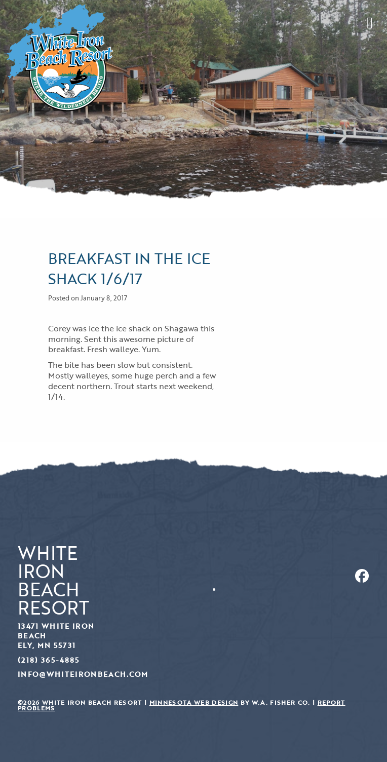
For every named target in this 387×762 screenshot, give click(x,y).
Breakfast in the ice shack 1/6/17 (129, 268)
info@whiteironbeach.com (83, 674)
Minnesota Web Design (194, 702)
